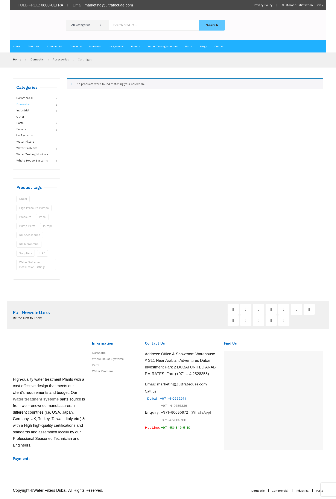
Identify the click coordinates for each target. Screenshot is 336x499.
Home (17, 59)
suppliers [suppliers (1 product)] (25, 253)
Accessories (61, 59)
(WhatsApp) (186, 413)
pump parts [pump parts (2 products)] (27, 226)
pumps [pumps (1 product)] (48, 226)
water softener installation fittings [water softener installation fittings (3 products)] (32, 265)
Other (20, 116)
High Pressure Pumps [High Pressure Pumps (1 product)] (34, 207)
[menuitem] (16, 46)
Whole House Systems (32, 160)
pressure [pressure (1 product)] (25, 217)
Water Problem (26, 148)
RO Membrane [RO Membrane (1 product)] (29, 244)
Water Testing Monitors (32, 154)
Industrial (22, 110)
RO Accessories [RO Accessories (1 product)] (29, 235)
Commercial (24, 98)
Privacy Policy (263, 5)
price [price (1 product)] (42, 217)
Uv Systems (24, 135)
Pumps (21, 129)
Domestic (37, 59)
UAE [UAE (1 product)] (42, 253)
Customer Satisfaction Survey (302, 5)
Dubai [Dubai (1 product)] (23, 198)
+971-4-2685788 (173, 421)
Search (212, 25)
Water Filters (25, 141)
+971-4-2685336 (170, 406)
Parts (20, 123)
